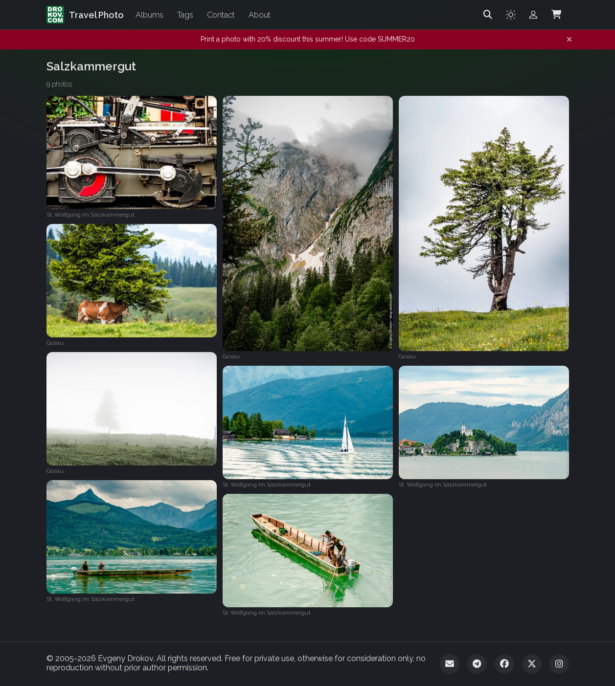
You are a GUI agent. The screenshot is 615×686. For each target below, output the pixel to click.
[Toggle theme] (510, 14)
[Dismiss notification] (569, 39)
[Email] (449, 664)
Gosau (231, 356)
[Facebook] (504, 664)
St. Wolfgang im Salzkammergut (90, 214)
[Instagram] (559, 664)
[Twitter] (532, 664)
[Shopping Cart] (556, 14)
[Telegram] (477, 664)
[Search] (488, 14)
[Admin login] (533, 14)
